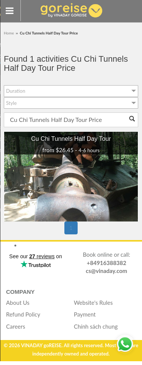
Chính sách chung (96, 326)
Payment (85, 314)
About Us (18, 302)
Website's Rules (93, 302)
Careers (15, 326)
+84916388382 (106, 262)
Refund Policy (23, 314)
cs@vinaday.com (106, 270)
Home (9, 33)
